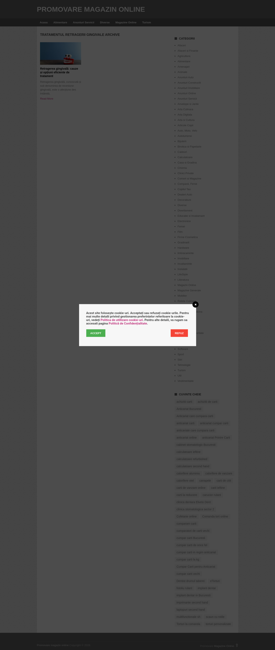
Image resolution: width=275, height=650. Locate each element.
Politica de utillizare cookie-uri (122, 320)
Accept (95, 333)
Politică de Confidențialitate (128, 323)
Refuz (179, 333)
